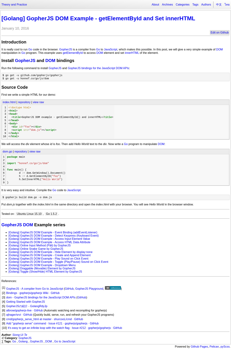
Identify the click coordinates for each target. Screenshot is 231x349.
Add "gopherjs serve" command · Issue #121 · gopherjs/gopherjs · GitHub (52, 323)
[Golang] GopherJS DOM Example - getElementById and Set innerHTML (98, 18)
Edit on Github (220, 32)
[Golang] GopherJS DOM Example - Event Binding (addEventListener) (53, 232)
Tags (195, 4)
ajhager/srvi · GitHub (19, 314)
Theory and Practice (14, 4)
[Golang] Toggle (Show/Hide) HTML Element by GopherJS (45, 271)
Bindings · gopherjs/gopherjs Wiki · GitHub (33, 292)
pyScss (225, 346)
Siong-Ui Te (19, 334)
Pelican (214, 346)
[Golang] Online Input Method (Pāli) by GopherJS (40, 245)
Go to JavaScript (64, 341)
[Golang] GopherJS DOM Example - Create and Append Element (50, 255)
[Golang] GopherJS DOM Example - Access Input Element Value (49, 238)
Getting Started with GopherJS (25, 301)
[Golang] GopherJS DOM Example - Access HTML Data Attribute (49, 242)
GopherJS (65, 49)
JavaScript (110, 49)
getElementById (73, 52)
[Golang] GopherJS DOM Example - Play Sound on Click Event (48, 258)
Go (30, 49)
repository (24, 102)
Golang (23, 341)
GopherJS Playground (89, 288)
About (155, 4)
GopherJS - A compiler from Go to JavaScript (34, 288)
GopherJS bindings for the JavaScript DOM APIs (98, 68)
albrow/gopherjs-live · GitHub (24, 310)
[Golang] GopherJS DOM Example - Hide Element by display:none (50, 252)
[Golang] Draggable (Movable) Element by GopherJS (42, 268)
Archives (167, 4)
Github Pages (199, 346)
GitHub (69, 288)
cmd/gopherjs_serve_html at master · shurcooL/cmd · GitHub (44, 319)
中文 (219, 4)
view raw (38, 102)
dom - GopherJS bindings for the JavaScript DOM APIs (41, 297)
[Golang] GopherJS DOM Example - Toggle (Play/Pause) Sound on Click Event (58, 261)
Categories (183, 4)
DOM (219, 49)
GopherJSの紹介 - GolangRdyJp (26, 306)
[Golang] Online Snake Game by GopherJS (36, 248)
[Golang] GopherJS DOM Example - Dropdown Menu (42, 265)
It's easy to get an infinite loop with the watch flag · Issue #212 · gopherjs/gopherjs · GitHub (65, 327)
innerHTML (132, 52)
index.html (9, 102)
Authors (206, 4)
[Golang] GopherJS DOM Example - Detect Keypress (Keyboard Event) (54, 235)
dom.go (7, 151)
